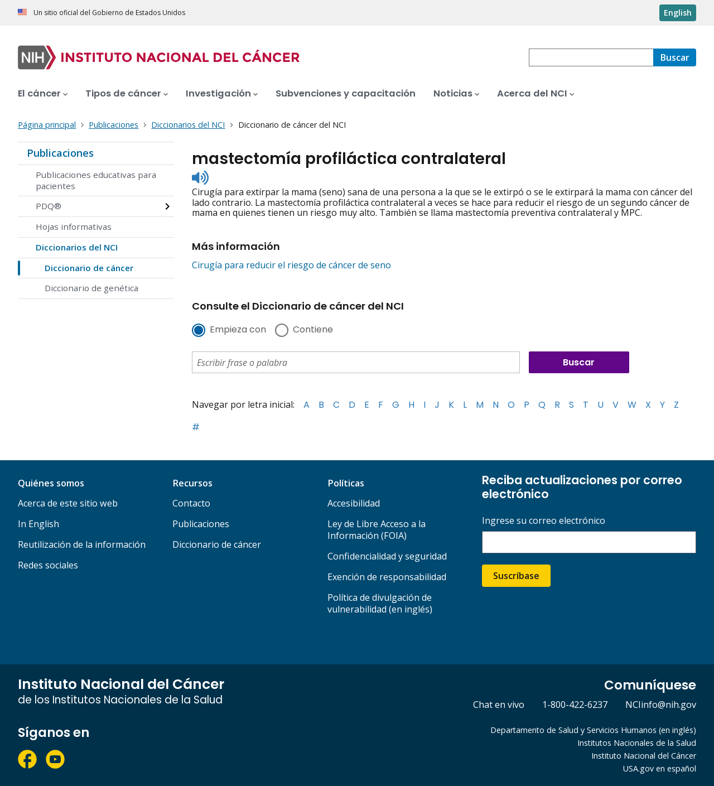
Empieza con (238, 330)
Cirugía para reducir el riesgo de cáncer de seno (291, 265)
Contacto (191, 503)
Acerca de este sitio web (68, 503)
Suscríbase (516, 576)
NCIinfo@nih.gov (660, 704)
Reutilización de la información (82, 544)
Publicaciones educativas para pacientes (96, 180)
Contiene (313, 330)
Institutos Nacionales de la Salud (636, 742)
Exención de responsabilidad (386, 577)
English (678, 12)
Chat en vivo (498, 704)
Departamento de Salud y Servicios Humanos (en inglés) (593, 730)
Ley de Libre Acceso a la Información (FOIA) (376, 530)
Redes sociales (48, 565)
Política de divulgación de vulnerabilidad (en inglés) (379, 603)
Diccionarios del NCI (77, 247)
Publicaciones (60, 153)
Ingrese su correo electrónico (543, 521)
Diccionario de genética (91, 287)
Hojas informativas (74, 226)
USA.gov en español (659, 768)
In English (38, 524)
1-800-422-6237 (574, 704)
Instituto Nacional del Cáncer (643, 755)
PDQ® (48, 205)
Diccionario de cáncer (89, 267)
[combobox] (591, 57)
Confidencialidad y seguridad (387, 556)
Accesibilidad (353, 503)
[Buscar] (674, 57)
